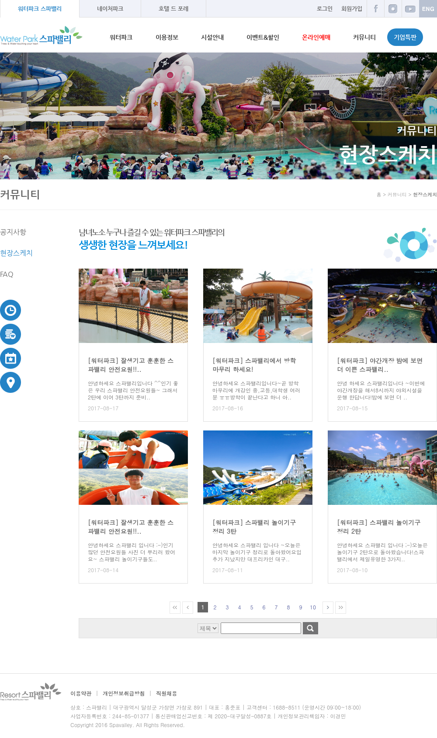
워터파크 (121, 37)
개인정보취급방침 (124, 693)
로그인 (325, 8)
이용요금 (10, 334)
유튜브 (410, 8)
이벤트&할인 (262, 37)
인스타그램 (393, 8)
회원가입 (351, 8)
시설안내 (212, 37)
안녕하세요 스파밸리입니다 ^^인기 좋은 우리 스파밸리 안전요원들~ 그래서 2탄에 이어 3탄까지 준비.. (133, 390)
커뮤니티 (364, 37)
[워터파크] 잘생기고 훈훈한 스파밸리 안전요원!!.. (130, 365)
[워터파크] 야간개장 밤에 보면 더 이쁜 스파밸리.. (380, 365)
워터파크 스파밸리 (40, 8)
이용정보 (167, 37)
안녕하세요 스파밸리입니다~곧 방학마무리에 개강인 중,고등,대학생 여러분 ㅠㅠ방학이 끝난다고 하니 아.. (256, 390)
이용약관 (80, 693)
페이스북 (375, 8)
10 (313, 607)
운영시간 (10, 310)
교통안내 (10, 382)
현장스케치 (16, 253)
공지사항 (13, 232)
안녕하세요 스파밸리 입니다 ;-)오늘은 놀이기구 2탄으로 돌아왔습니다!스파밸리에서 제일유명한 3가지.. (382, 552)
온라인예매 (316, 37)
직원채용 (166, 693)
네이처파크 (110, 8)
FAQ (7, 274)
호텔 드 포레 (173, 8)
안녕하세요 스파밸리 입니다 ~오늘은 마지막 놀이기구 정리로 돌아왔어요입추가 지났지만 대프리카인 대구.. (257, 552)
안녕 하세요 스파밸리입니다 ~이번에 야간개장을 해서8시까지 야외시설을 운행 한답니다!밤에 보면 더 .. (381, 390)
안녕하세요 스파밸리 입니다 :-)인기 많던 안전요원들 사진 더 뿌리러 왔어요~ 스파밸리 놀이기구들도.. (131, 552)
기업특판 (405, 37)
